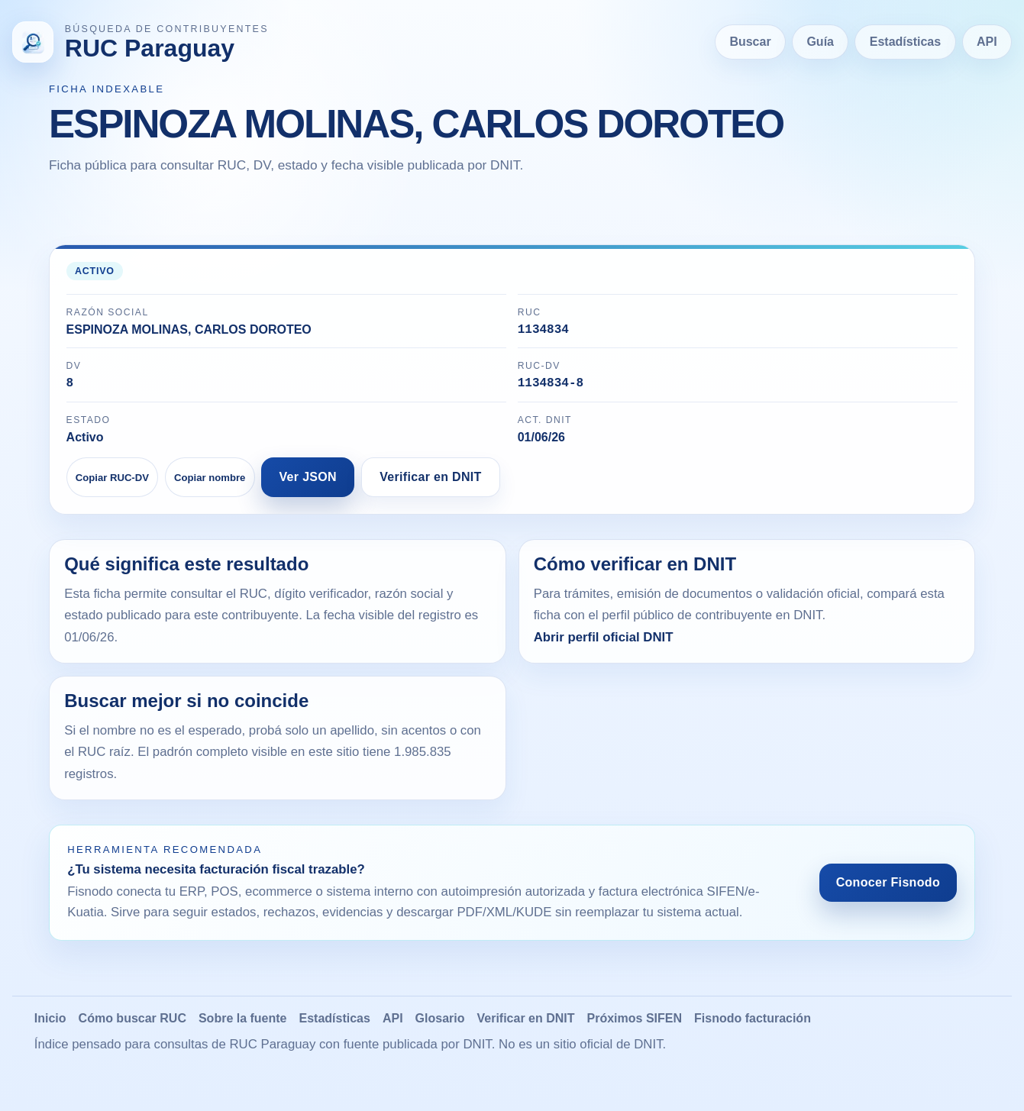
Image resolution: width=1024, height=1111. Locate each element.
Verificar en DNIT (431, 482)
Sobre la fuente (243, 1024)
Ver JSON (308, 482)
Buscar (749, 41)
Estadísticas (905, 41)
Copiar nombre (209, 483)
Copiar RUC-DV (112, 483)
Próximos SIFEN (634, 1024)
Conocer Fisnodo (888, 888)
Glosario (440, 1024)
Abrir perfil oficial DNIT (604, 643)
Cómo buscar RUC (132, 1024)
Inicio (50, 1024)
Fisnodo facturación (752, 1024)
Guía (820, 41)
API (987, 41)
